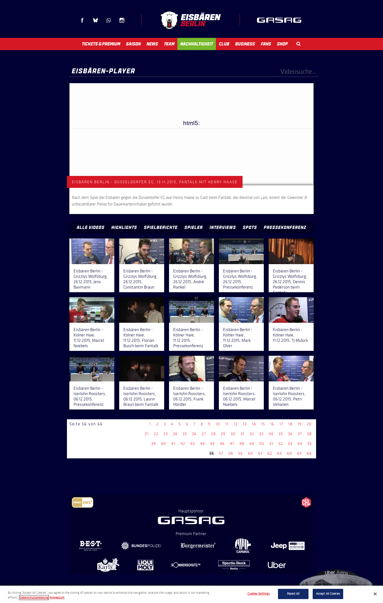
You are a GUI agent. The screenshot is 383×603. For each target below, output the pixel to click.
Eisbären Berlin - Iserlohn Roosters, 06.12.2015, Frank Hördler (189, 396)
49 (251, 443)
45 (212, 443)
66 (309, 453)
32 (252, 433)
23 (165, 433)
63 (279, 453)
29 (223, 433)
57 (221, 453)
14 (254, 424)
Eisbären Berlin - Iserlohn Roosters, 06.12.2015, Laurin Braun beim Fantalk (140, 396)
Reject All (293, 594)
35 (280, 433)
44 (202, 443)
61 (260, 453)
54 (300, 443)
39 (153, 443)
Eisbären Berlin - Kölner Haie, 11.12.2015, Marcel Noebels (89, 337)
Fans (266, 44)
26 (194, 433)
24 (175, 433)
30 (233, 433)
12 (236, 424)
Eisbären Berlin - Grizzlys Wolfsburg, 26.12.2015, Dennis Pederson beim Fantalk (290, 281)
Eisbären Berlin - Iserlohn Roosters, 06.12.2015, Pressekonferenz (90, 396)
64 (289, 453)
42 (183, 443)
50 (261, 443)
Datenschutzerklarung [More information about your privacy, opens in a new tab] (34, 598)
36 (290, 433)
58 (230, 453)
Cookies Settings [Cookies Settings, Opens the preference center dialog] (258, 594)
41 (173, 443)
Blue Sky (95, 20)
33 (261, 433)
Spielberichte (161, 227)
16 (272, 424)
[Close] (375, 594)
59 (240, 453)
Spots (250, 227)
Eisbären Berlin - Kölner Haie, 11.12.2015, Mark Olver (238, 337)
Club (224, 44)
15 (263, 424)
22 (156, 433)
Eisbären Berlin (190, 20)
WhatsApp (108, 20)
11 (227, 424)
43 (192, 443)
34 (271, 433)
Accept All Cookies (328, 594)
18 (290, 424)
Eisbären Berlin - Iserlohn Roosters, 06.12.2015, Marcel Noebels (239, 396)
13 (245, 424)
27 (204, 433)
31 (243, 433)
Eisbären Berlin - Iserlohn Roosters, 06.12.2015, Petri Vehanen (289, 396)
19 (300, 424)
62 (269, 453)
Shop (282, 44)
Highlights (124, 227)
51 (271, 443)
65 (299, 453)
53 (290, 443)
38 (309, 433)
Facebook (82, 20)
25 (184, 433)
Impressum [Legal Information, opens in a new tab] (57, 598)
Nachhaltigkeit (196, 44)
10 (218, 424)
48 (241, 443)
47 (232, 443)
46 (222, 443)
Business (245, 44)
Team (169, 44)
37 (300, 433)
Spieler (193, 227)
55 (309, 443)
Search (298, 43)
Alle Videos (91, 227)
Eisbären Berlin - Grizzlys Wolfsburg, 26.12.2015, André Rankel (190, 279)
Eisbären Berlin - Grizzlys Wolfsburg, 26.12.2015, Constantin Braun (140, 279)
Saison (133, 44)
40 (163, 443)
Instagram (121, 20)
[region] (191, 594)
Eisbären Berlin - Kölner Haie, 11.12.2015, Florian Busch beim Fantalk (140, 337)
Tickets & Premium (101, 44)
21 (147, 433)
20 (309, 424)
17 (281, 424)
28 (213, 433)
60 (250, 453)
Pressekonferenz (285, 227)
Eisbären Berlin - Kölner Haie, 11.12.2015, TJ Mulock (290, 335)
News (152, 44)
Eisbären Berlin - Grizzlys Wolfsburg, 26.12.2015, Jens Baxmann (90, 279)
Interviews (223, 227)
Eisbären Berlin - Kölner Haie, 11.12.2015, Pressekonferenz (188, 337)
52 (280, 443)
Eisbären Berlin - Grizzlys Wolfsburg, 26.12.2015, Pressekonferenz (240, 279)
